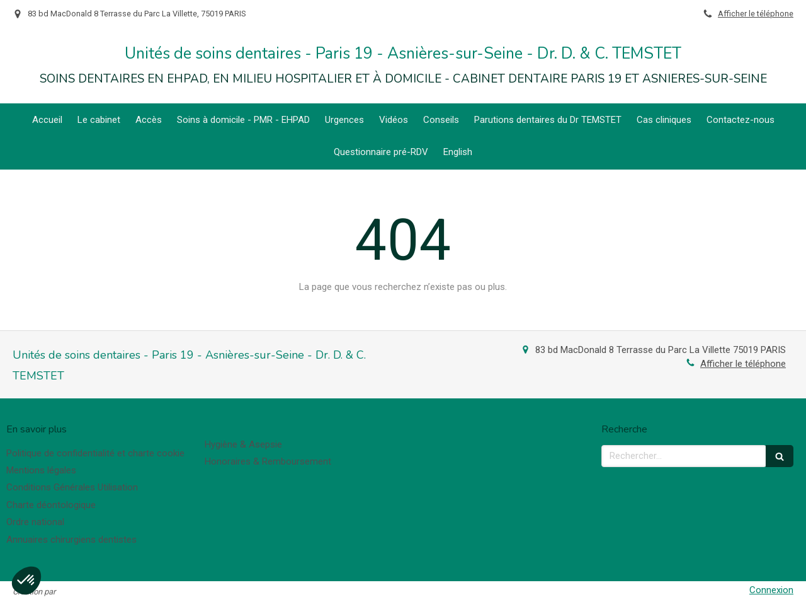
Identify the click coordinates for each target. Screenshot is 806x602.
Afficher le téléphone (755, 13)
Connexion (771, 590)
